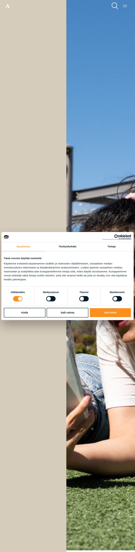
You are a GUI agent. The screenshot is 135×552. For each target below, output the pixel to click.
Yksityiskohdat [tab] (67, 246)
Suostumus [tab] (23, 246)
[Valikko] (125, 5)
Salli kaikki (110, 312)
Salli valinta (67, 312)
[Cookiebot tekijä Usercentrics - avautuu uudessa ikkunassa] (116, 236)
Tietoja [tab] (112, 246)
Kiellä (24, 312)
